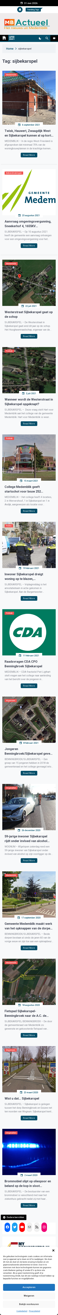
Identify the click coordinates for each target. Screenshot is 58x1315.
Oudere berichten (15, 1217)
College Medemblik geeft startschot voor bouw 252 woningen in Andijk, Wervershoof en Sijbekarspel (28, 489)
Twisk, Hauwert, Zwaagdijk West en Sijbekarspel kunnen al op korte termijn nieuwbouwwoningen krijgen (29, 133)
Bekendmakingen (14, 173)
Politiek (9, 351)
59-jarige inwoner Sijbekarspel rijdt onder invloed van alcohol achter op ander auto (26, 838)
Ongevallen (11, 788)
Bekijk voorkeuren (29, 1304)
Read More (29, 155)
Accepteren (29, 1287)
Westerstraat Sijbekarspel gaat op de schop (29, 314)
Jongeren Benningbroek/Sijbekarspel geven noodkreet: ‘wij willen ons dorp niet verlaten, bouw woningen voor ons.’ (29, 751)
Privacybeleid (34, 1311)
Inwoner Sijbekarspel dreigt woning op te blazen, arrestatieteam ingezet (24, 576)
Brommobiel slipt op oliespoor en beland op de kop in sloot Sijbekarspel (28, 1183)
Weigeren (29, 1295)
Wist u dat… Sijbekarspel (22, 1098)
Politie (9, 526)
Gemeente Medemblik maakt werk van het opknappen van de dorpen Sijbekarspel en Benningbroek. (28, 926)
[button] (53, 1250)
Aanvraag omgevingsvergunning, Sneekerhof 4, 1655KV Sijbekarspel (28, 224)
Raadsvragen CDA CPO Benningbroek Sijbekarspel (23, 664)
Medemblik (11, 75)
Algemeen (10, 700)
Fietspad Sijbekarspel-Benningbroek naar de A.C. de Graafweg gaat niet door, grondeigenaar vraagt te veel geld (28, 1013)
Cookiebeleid (21, 1311)
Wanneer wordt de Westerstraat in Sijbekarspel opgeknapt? (29, 402)
